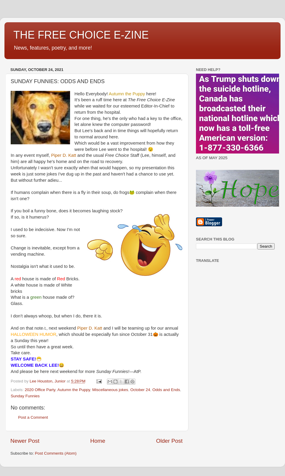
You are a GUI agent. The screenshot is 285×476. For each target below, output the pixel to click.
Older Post (169, 441)
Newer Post (24, 441)
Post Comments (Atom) (56, 453)
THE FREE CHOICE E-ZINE (81, 35)
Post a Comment (33, 417)
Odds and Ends (166, 390)
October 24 (140, 390)
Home (97, 441)
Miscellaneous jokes (110, 390)
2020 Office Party (40, 390)
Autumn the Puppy (73, 390)
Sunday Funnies (25, 396)
